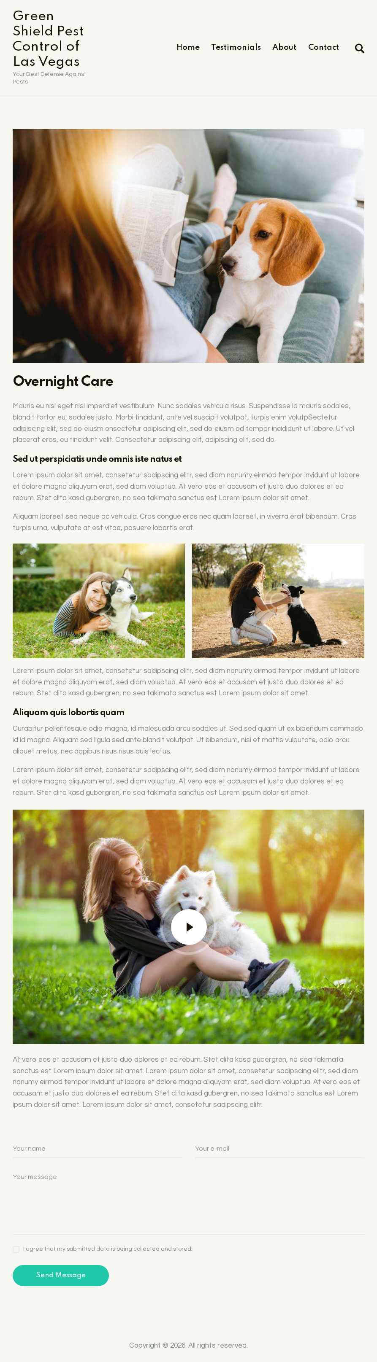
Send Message (61, 1275)
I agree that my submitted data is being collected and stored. (108, 1249)
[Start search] (359, 48)
